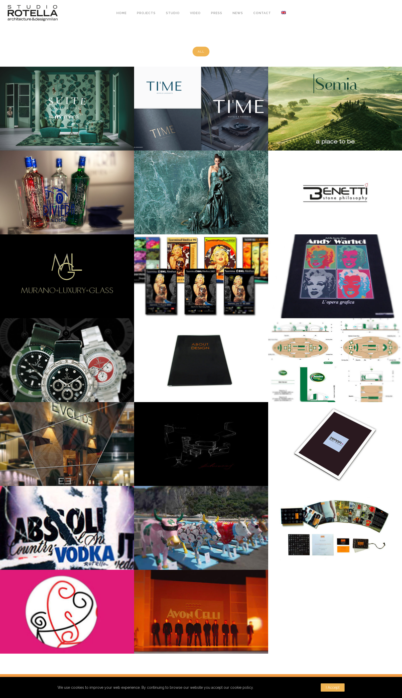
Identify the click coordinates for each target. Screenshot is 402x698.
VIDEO (195, 13)
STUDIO (173, 13)
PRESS (216, 13)
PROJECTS (146, 13)
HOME (121, 13)
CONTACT (262, 13)
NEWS (238, 13)
